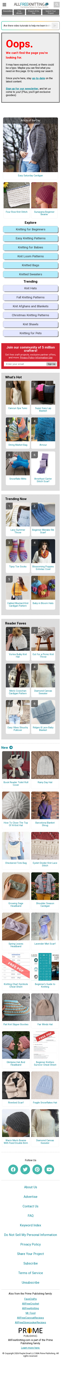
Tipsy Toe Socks (18, 566)
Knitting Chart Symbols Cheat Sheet (16, 985)
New (7, 748)
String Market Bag (17, 445)
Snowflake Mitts (17, 479)
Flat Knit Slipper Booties (15, 1024)
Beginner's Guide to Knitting (45, 985)
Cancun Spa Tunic (17, 408)
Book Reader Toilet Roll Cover (16, 783)
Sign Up (51, 364)
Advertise (30, 1197)
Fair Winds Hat (45, 1024)
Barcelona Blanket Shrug (45, 824)
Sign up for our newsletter (22, 88)
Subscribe (30, 1263)
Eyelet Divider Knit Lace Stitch (45, 864)
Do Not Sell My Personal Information (30, 1235)
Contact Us (30, 1206)
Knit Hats (30, 288)
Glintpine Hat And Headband (16, 1063)
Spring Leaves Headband (16, 945)
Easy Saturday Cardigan (30, 175)
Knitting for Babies (30, 247)
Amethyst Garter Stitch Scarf (43, 480)
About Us (30, 1187)
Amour (43, 445)
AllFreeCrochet (30, 1303)
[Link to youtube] (49, 1169)
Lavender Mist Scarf (45, 944)
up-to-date (38, 78)
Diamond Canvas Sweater (43, 692)
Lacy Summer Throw (18, 531)
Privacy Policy (27, 357)
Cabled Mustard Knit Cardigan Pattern (17, 604)
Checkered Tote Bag (16, 863)
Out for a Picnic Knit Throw (43, 655)
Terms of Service (30, 1273)
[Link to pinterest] (37, 1169)
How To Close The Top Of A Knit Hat (16, 824)
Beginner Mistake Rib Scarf (43, 531)
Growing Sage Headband (15, 904)
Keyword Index (30, 1225)
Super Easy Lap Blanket (43, 409)
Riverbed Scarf (16, 1102)
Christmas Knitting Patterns (30, 315)
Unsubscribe (30, 1282)
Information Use (44, 357)
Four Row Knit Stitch (16, 212)
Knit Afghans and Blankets (30, 306)
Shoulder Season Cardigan (45, 904)
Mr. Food (30, 1313)
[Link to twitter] (25, 1169)
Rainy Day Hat (45, 782)
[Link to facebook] (13, 1169)
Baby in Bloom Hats (43, 603)
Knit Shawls (30, 324)
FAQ (31, 1216)
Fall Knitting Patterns (30, 297)
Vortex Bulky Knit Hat (18, 655)
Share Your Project (30, 1254)
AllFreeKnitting (30, 1308)
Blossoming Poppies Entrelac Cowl (43, 568)
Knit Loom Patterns (30, 256)
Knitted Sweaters (30, 274)
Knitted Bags (30, 265)
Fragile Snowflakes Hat (45, 1102)
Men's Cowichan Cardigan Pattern (18, 692)
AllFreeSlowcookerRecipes (30, 1322)
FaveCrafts (30, 1299)
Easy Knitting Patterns (31, 238)
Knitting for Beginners (30, 229)
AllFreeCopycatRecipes (30, 1317)
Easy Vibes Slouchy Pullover (18, 729)
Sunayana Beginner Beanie (44, 213)
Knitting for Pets (31, 333)
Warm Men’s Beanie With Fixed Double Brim (16, 1141)
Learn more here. (30, 1347)
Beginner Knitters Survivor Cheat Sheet (45, 1063)
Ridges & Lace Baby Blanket (43, 729)
